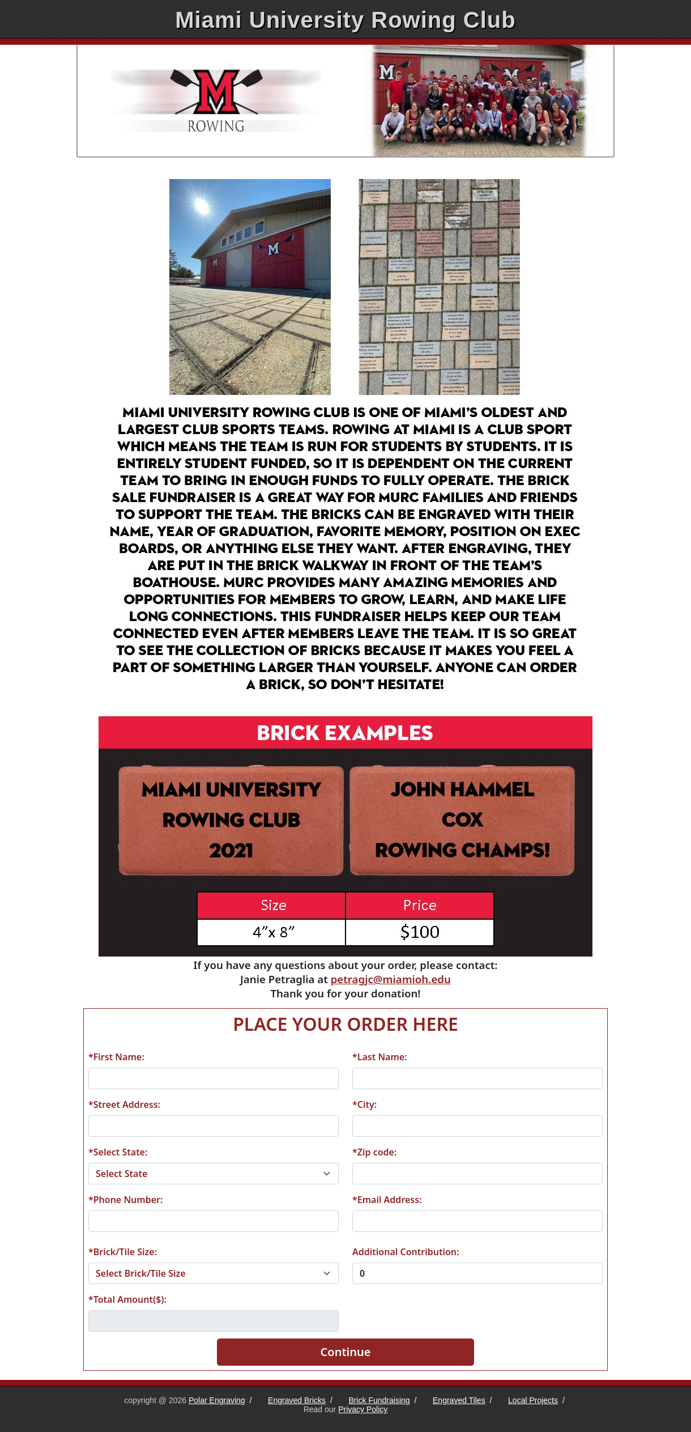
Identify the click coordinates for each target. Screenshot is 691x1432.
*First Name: (116, 1057)
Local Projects (533, 1400)
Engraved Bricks (297, 1400)
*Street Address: (124, 1104)
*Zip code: (374, 1152)
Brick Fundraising (379, 1400)
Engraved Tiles (459, 1400)
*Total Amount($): (127, 1299)
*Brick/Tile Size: (122, 1252)
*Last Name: (379, 1057)
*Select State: (117, 1152)
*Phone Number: (125, 1199)
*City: (364, 1104)
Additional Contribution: (405, 1252)
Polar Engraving (217, 1400)
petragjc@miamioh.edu (391, 979)
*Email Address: (387, 1199)
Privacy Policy (362, 1409)
